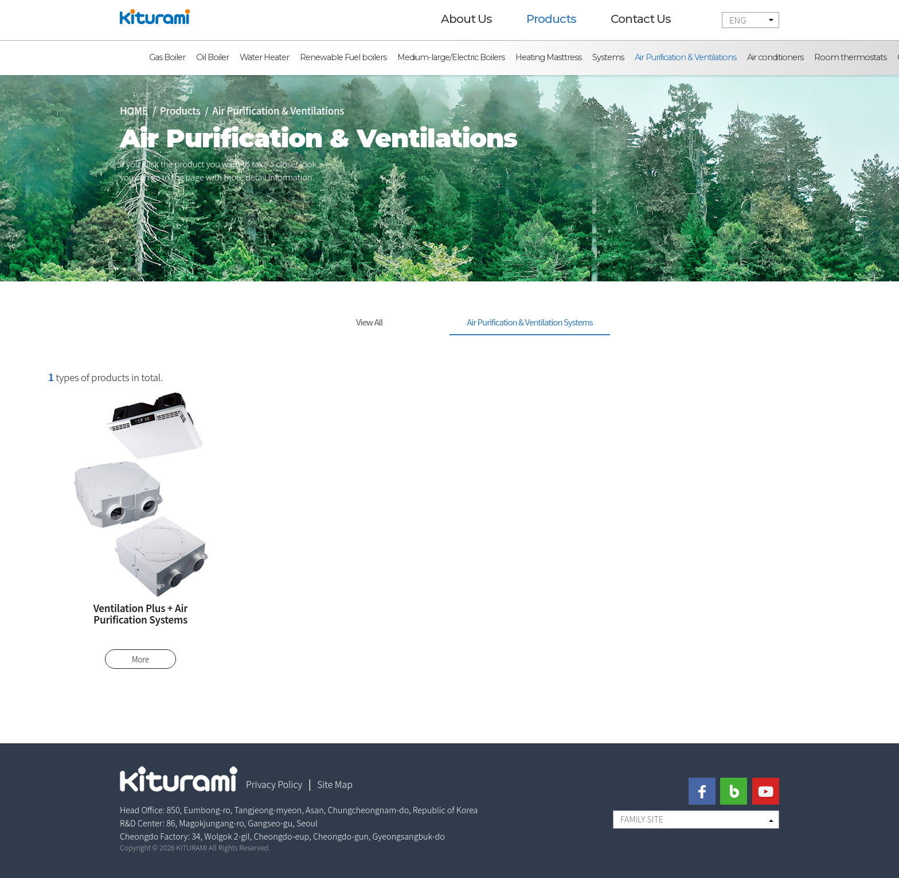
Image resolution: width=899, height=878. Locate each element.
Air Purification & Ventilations (685, 57)
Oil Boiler (212, 57)
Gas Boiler (167, 57)
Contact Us (641, 19)
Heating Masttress (548, 57)
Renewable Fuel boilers (343, 57)
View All (369, 322)
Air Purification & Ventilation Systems (530, 322)
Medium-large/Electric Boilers (451, 57)
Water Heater (264, 57)
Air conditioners (775, 57)
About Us (466, 19)
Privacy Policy (274, 784)
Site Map (335, 784)
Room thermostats (850, 57)
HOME (134, 110)
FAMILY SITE (641, 819)
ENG (737, 20)
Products (551, 19)
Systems (608, 57)
